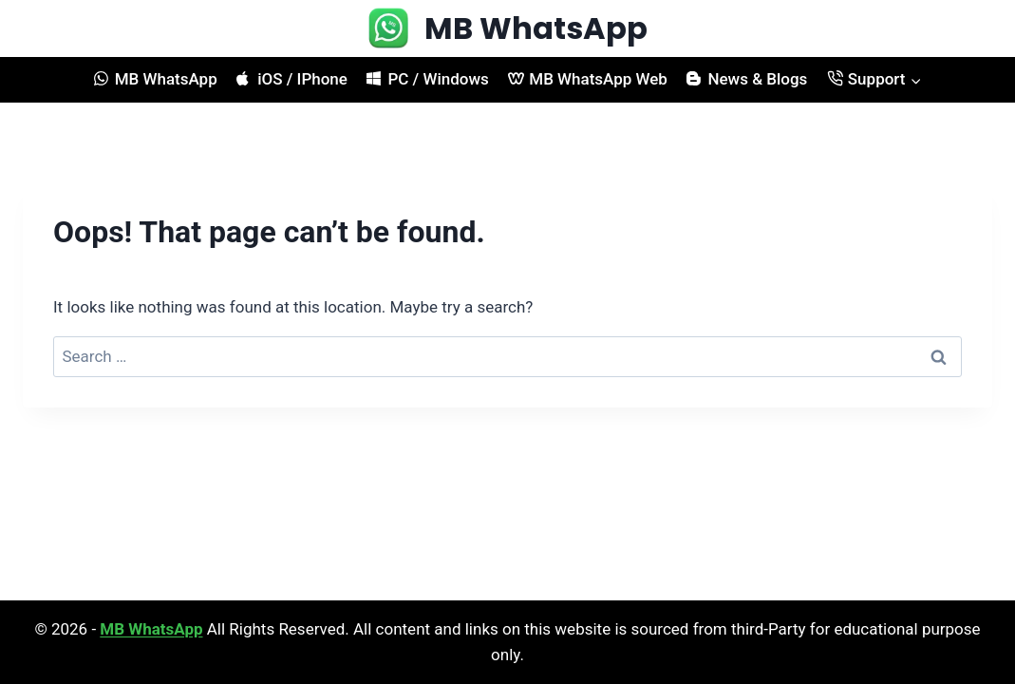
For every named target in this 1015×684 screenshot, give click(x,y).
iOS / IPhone (292, 78)
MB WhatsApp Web (587, 78)
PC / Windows (427, 78)
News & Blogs (746, 78)
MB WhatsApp (155, 78)
